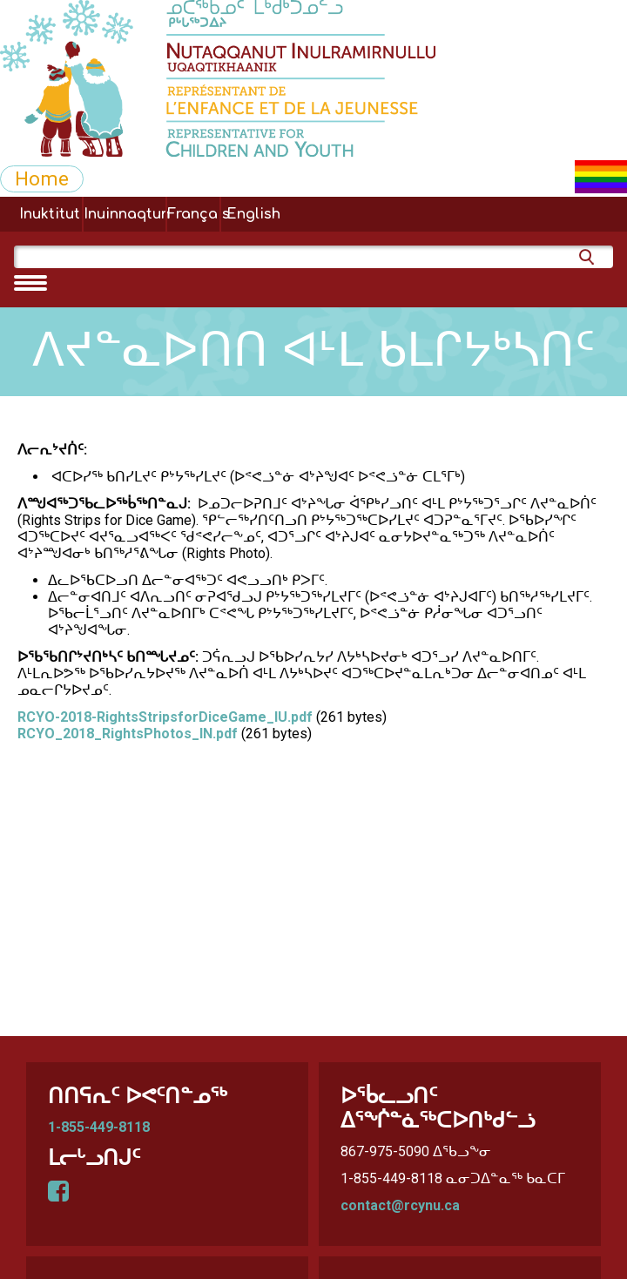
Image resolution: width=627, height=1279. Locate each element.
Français (193, 214)
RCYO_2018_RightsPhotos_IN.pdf (127, 733)
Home (42, 178)
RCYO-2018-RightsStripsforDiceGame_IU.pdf (165, 717)
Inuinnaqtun (124, 214)
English (253, 214)
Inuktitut (49, 214)
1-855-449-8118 (99, 1127)
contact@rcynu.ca (400, 1205)
